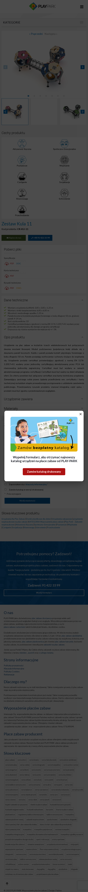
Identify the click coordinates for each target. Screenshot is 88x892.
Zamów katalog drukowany (44, 471)
